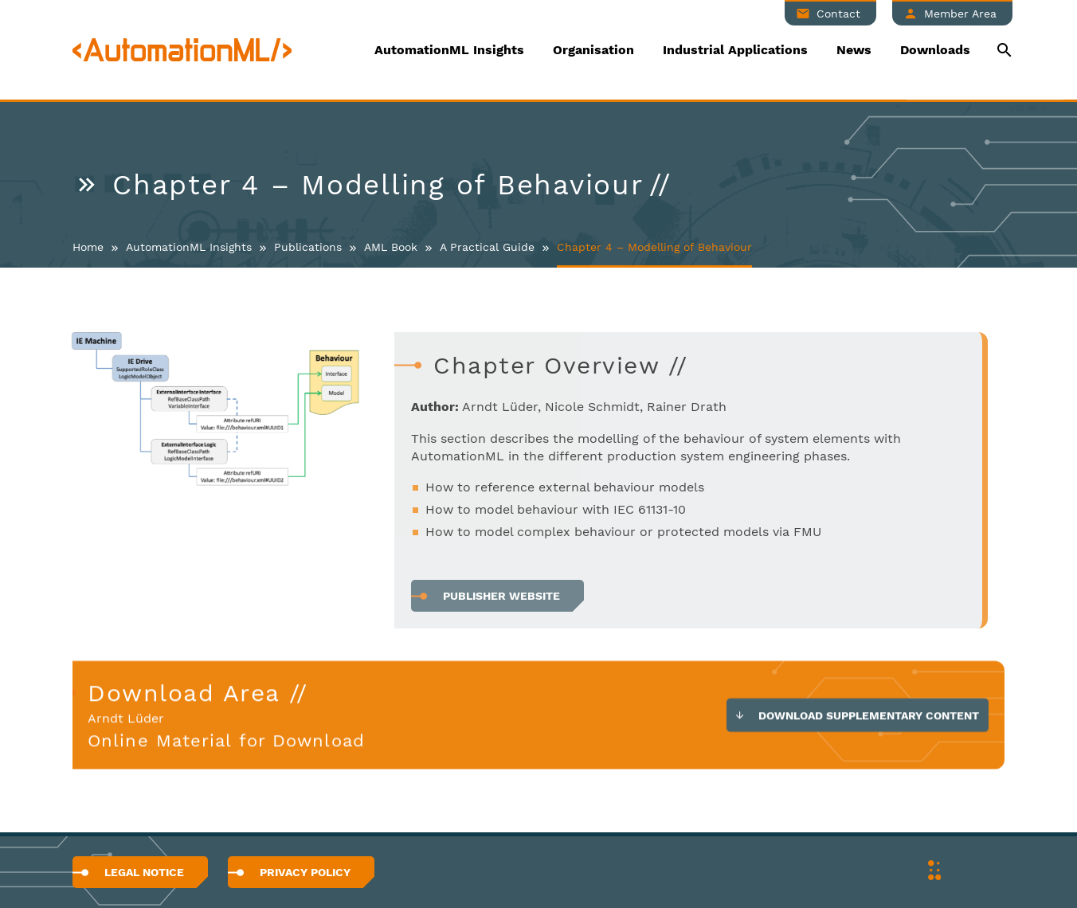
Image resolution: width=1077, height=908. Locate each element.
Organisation (593, 49)
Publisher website (501, 595)
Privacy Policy (305, 872)
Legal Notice (144, 872)
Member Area (960, 13)
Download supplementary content (868, 717)
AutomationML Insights (449, 49)
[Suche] (1002, 50)
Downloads (935, 49)
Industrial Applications (735, 49)
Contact (838, 13)
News (853, 49)
